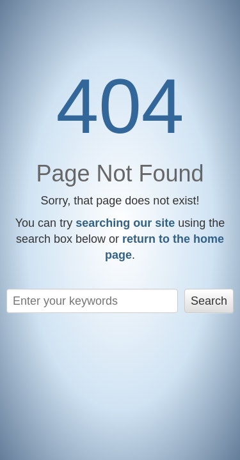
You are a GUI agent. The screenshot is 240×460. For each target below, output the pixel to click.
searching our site (125, 223)
